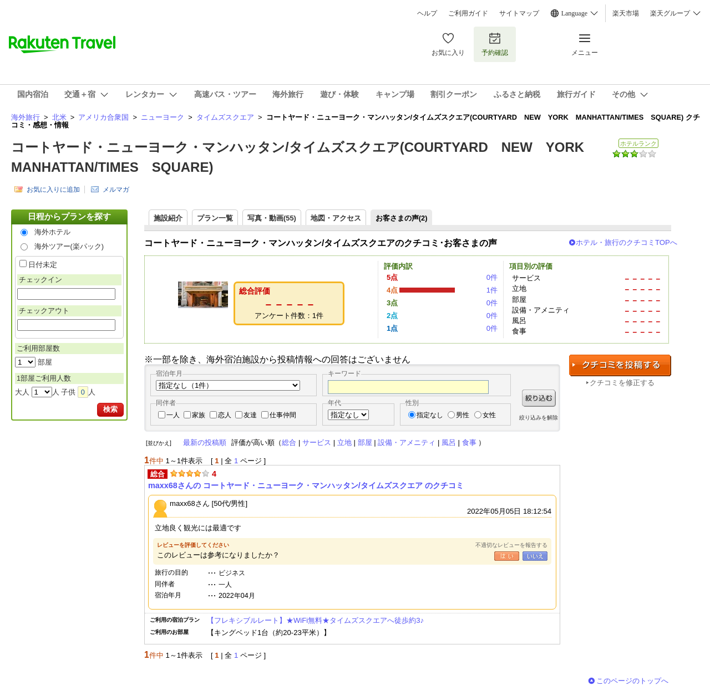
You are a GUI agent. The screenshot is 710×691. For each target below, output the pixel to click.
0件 (492, 277)
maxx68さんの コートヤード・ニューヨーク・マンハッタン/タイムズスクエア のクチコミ (306, 485)
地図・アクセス (336, 218)
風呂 (449, 442)
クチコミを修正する (622, 382)
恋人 (224, 415)
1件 (492, 290)
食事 (469, 442)
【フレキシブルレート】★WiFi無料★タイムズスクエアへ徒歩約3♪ (319, 620)
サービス (316, 442)
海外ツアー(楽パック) (69, 246)
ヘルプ (427, 13)
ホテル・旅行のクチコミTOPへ (626, 242)
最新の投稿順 (204, 442)
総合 (289, 442)
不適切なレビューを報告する (511, 545)
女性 (489, 415)
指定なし (430, 415)
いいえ (535, 556)
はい (506, 556)
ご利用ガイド (468, 13)
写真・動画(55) (271, 218)
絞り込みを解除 (538, 417)
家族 (198, 415)
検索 (110, 409)
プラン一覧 (215, 218)
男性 (462, 415)
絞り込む (539, 398)
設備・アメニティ (406, 442)
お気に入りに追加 (53, 189)
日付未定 (42, 264)
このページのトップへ (632, 681)
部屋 (365, 442)
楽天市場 (625, 13)
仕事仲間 (283, 415)
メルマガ (116, 189)
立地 (344, 442)
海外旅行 (25, 117)
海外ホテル (52, 232)
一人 (173, 415)
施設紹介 (168, 218)
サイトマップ (519, 13)
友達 (250, 415)
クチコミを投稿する (620, 365)
